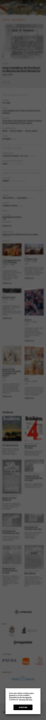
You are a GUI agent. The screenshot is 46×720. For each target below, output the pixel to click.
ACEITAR (23, 707)
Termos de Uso (25, 700)
